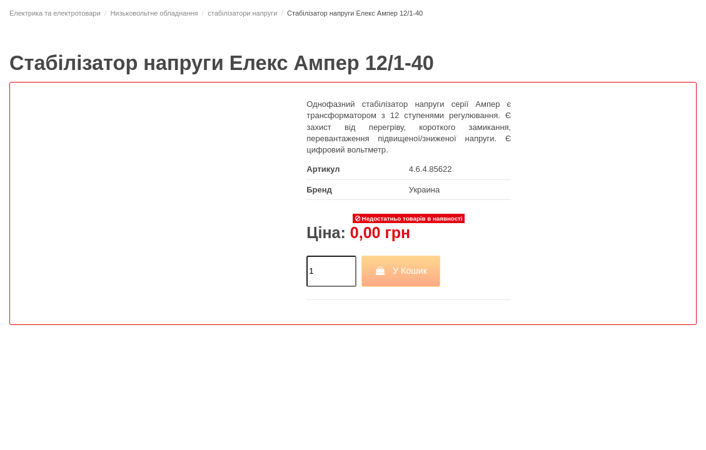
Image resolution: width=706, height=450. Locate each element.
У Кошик (401, 271)
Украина (424, 189)
